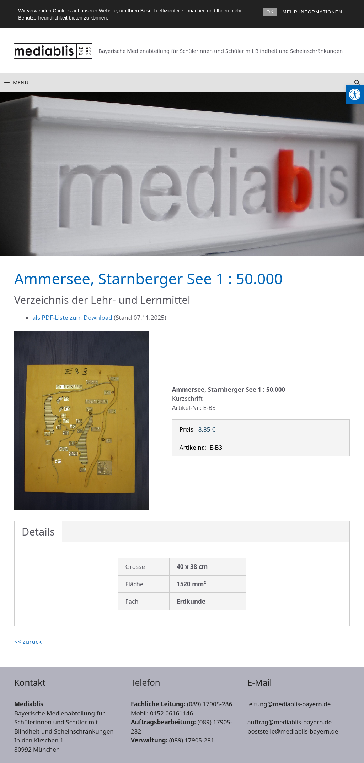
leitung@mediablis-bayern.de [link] (289, 704)
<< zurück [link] (28, 641)
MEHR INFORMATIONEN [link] (312, 12)
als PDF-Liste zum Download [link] (72, 317)
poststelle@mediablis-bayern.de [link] (292, 731)
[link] (355, 94)
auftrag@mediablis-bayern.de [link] (289, 722)
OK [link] (270, 12)
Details (38, 531)
